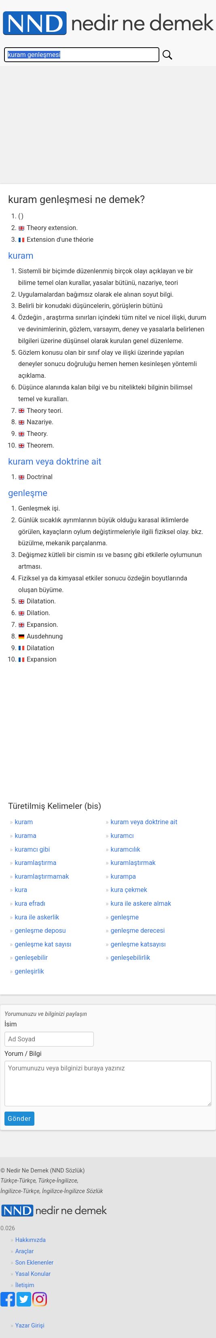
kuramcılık (125, 849)
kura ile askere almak (141, 903)
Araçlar (24, 1251)
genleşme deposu (40, 930)
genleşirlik (29, 971)
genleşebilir (31, 957)
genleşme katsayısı (138, 944)
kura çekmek (129, 890)
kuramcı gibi (32, 849)
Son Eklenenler (34, 1262)
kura (21, 890)
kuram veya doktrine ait (55, 461)
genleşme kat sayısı (43, 944)
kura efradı (30, 903)
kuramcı (122, 836)
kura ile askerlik (37, 917)
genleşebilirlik (130, 957)
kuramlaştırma (36, 863)
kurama (25, 836)
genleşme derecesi (138, 930)
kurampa (123, 876)
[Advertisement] (108, 127)
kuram (21, 255)
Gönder (19, 1118)
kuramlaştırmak (133, 863)
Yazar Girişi (29, 1325)
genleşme (27, 493)
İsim (10, 1024)
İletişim (24, 1285)
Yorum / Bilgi (23, 1053)
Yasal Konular (33, 1274)
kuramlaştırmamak (42, 876)
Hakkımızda (30, 1240)
